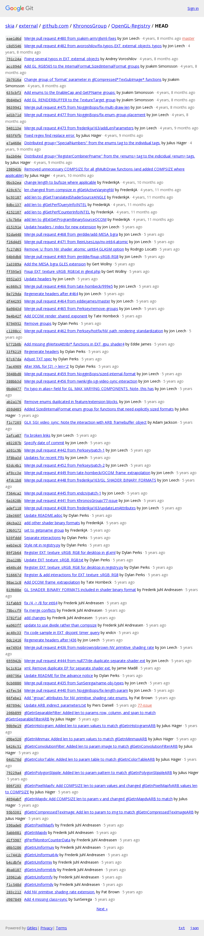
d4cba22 (13, 523)
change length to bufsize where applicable (60, 182)
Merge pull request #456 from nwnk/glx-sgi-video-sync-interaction (80, 381)
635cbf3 (13, 92)
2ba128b (13, 560)
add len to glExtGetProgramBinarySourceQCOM (65, 219)
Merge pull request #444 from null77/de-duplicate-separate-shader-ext (84, 660)
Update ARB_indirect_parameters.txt (55, 705)
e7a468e (13, 143)
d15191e (13, 227)
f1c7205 (13, 422)
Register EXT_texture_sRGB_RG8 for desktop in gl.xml (70, 552)
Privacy (46, 927)
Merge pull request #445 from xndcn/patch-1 (62, 493)
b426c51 (13, 746)
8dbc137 (13, 205)
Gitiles (32, 927)
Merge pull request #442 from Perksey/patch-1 (64, 450)
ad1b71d (13, 115)
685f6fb (13, 135)
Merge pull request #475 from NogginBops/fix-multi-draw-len (77, 107)
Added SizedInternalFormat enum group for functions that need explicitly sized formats (99, 409)
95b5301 (13, 812)
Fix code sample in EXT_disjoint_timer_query (62, 632)
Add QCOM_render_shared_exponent (55, 315)
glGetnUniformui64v (41, 854)
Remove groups (38, 323)
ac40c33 (13, 633)
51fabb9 (13, 603)
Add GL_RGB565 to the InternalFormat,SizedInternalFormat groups (81, 66)
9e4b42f (13, 316)
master (188, 38)
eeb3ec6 (13, 545)
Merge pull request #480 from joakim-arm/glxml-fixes (70, 38)
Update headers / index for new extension (60, 226)
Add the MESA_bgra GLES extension (55, 263)
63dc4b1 (13, 465)
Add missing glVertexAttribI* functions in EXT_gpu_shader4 (74, 344)
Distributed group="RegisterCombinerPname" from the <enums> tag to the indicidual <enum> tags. (109, 156)
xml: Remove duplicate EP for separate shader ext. (67, 668)
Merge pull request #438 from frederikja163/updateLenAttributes (80, 507)
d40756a (13, 675)
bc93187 (13, 197)
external (28, 26)
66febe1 (13, 698)
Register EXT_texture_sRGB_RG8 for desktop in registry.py (73, 567)
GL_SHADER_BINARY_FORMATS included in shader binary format (80, 589)
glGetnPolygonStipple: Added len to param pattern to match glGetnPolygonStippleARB (98, 772)
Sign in (193, 8)
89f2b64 (13, 552)
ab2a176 (13, 402)
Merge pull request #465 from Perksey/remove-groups (71, 308)
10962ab (13, 877)
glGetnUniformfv (38, 877)
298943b (13, 169)
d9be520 (13, 739)
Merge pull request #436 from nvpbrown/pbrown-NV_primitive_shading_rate (89, 647)
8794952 (13, 323)
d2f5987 (13, 840)
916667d (13, 575)
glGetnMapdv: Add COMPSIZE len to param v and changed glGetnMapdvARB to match (98, 798)
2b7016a (13, 79)
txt (181, 927)
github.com (55, 26)
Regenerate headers (41, 351)
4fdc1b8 (13, 480)
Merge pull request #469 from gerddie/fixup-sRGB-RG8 (71, 256)
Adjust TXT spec (38, 358)
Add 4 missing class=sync (45, 899)
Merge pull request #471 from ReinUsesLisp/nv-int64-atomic (76, 241)
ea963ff (13, 625)
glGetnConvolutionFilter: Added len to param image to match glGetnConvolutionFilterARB (101, 746)
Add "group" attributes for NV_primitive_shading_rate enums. (76, 697)
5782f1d (13, 618)
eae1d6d (13, 38)
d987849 (13, 899)
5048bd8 (13, 374)
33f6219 (13, 351)
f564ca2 (13, 493)
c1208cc (13, 331)
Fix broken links (37, 435)
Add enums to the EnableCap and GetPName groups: (70, 92)
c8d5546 (13, 46)
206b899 (13, 713)
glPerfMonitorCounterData (47, 839)
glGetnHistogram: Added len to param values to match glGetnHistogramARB (90, 725)
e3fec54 (13, 690)
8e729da (13, 294)
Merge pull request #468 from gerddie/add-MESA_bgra (71, 234)
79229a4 (13, 773)
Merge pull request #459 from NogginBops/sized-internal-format (80, 373)
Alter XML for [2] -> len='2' (46, 366)
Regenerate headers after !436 (50, 639)
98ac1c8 (13, 582)
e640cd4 (13, 567)
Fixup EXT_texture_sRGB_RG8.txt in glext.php (62, 271)
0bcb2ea (13, 182)
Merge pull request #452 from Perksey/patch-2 (64, 465)
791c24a (13, 59)
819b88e (13, 590)
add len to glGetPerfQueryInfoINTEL (55, 204)
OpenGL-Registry (130, 26)
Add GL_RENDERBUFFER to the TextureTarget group (70, 99)
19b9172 (13, 530)
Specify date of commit (44, 442)
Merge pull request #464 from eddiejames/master (67, 301)
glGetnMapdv (35, 832)
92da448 (13, 234)
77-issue (145, 705)
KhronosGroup (90, 26)
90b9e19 (13, 726)
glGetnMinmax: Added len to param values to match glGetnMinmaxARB (85, 738)
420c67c (13, 190)
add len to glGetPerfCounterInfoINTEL (57, 212)
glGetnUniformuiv (39, 847)
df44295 (13, 301)
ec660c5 (13, 286)
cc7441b (13, 855)
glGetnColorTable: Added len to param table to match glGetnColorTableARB (89, 759)
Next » (102, 908)
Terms (61, 927)
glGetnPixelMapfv (39, 825)
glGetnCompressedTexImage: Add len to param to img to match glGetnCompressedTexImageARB (109, 812)
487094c (13, 705)
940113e (13, 128)
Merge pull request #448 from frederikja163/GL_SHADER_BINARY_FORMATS (90, 480)
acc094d (13, 66)
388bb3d (13, 381)
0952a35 (13, 279)
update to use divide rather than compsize (60, 625)
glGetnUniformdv (38, 884)
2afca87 (13, 435)
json (194, 927)
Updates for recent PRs (44, 457)
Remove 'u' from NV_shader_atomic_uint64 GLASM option (74, 249)
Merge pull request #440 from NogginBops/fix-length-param (76, 690)
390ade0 (13, 825)
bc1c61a (13, 668)
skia (9, 26)
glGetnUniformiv (38, 862)
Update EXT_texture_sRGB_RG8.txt (53, 559)
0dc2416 (13, 640)
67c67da (13, 359)
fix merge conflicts (40, 610)
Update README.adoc (43, 515)
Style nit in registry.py (42, 545)
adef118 (13, 508)
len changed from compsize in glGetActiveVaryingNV (69, 189)
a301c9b (13, 450)
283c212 (13, 892)
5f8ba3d (13, 458)
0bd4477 (13, 389)
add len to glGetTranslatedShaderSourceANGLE (65, 197)
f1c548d (13, 884)
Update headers (38, 278)
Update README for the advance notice (58, 675)
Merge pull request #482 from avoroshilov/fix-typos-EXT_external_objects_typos (93, 45)
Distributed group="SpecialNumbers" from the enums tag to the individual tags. (92, 142)
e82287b (13, 443)
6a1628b (13, 500)
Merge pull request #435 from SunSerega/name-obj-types (74, 682)
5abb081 (13, 832)
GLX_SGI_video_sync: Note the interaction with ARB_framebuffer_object (85, 422)
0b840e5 (13, 100)
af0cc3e (13, 473)
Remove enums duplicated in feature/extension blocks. (71, 401)
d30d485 (13, 409)
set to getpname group (44, 530)
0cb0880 (13, 683)
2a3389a (13, 264)
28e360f (13, 515)
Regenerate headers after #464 (51, 293)
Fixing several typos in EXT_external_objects (61, 58)
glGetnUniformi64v (40, 869)
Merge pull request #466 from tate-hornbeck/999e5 (68, 286)
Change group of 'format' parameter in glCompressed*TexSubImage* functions (93, 79)
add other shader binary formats (52, 522)
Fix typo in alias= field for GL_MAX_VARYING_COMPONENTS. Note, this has (89, 388)
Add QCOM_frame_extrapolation (52, 582)
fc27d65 (13, 249)
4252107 (13, 212)
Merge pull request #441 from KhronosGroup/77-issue (71, 500)
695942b (13, 661)
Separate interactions (42, 537)
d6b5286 (13, 847)
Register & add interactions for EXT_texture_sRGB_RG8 (71, 574)
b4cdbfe (13, 862)
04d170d (13, 759)
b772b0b (13, 344)
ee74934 (13, 647)
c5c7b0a (13, 219)
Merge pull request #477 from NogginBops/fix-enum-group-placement (85, 114)
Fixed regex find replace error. (49, 135)
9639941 (13, 107)
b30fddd (13, 538)
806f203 (13, 786)
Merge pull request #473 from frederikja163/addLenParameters (79, 127)
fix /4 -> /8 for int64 (40, 602)
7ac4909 (13, 366)
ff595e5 (13, 271)
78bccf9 (13, 610)
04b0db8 (13, 257)
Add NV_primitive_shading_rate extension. (59, 891)
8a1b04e (13, 156)
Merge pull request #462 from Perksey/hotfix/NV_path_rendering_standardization (93, 330)
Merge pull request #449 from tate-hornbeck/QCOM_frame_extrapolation (87, 472)
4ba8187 (13, 870)
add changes (35, 617)
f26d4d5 (13, 242)
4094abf (13, 799)
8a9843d (13, 309)
